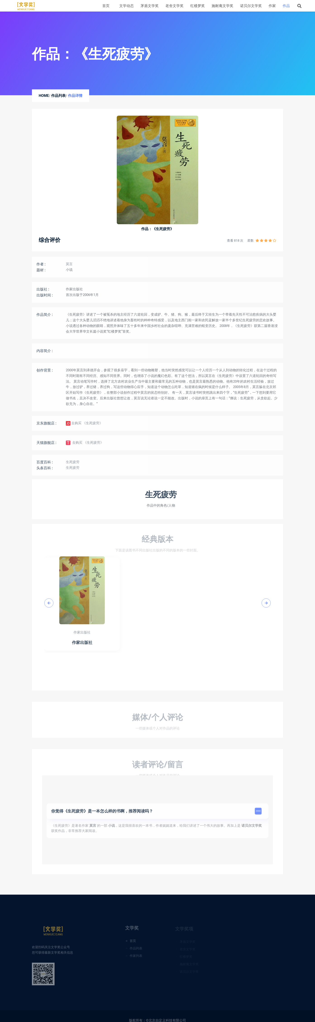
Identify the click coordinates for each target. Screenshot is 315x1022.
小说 (69, 273)
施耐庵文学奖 (222, 6)
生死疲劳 (72, 465)
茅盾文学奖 (150, 6)
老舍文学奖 (174, 6)
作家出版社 (74, 293)
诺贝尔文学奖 (251, 6)
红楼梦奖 (197, 6)
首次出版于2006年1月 (82, 298)
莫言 (69, 267)
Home (44, 95)
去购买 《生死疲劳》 (84, 426)
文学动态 (126, 6)
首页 (106, 6)
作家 (272, 6)
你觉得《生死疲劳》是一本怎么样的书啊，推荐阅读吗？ (156, 814)
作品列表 (58, 95)
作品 (286, 6)
